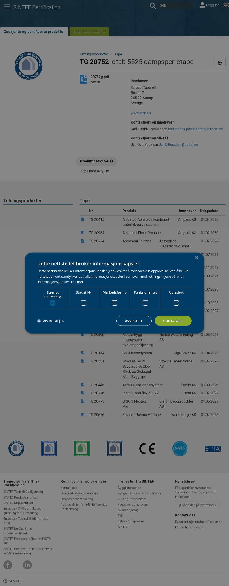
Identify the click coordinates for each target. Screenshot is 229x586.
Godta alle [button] (173, 320)
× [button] (196, 257)
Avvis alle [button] (133, 320)
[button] (50, 321)
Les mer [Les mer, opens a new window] (77, 281)
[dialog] (114, 293)
